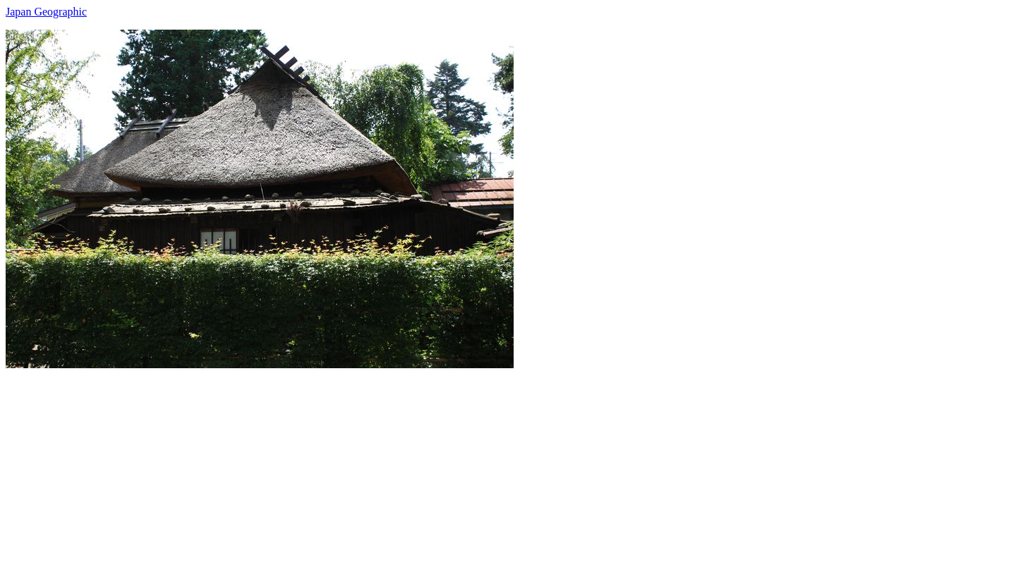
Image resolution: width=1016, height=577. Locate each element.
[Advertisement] (429, 467)
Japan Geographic (46, 12)
